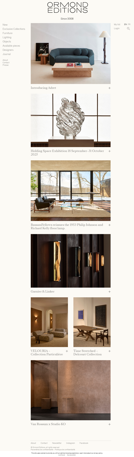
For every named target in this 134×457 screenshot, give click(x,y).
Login (116, 28)
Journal (7, 54)
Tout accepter (71, 455)
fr (129, 24)
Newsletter (57, 443)
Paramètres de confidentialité (42, 449)
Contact (6, 62)
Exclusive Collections (14, 28)
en (125, 24)
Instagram (70, 443)
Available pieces (11, 45)
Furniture (7, 33)
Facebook (84, 443)
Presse (6, 65)
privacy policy (98, 453)
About (5, 60)
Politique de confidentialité (65, 449)
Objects (7, 41)
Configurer (61, 455)
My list (117, 24)
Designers (8, 49)
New (5, 24)
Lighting (7, 37)
